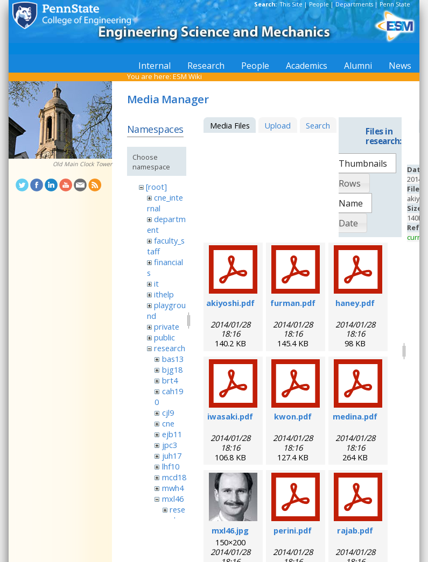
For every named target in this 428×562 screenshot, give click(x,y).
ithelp (164, 294)
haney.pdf (355, 302)
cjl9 (168, 412)
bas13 (173, 358)
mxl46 (173, 498)
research (169, 348)
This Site (291, 4)
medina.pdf (355, 416)
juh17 (171, 455)
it (156, 283)
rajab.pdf (355, 530)
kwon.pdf (293, 416)
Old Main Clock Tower (82, 164)
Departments (354, 4)
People (319, 4)
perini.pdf (292, 530)
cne (168, 423)
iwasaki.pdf (230, 416)
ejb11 (172, 434)
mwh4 (173, 487)
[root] (156, 186)
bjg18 (172, 369)
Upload (277, 125)
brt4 (170, 380)
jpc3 (169, 444)
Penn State (395, 4)
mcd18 (174, 477)
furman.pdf (292, 302)
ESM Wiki (187, 76)
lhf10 (170, 466)
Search (318, 125)
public (164, 337)
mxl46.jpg (230, 530)
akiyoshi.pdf (230, 302)
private (166, 326)
